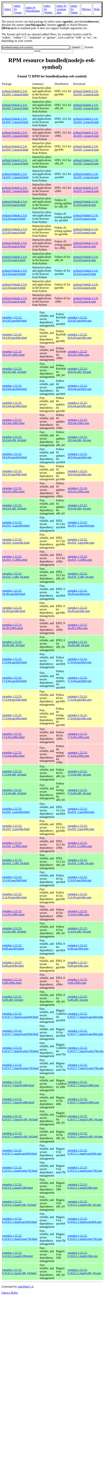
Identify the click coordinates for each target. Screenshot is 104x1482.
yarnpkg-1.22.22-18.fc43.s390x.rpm (78, 490)
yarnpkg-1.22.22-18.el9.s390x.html (12, 626)
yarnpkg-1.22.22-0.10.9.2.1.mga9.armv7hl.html (19, 1169)
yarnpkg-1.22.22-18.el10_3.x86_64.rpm (80, 575)
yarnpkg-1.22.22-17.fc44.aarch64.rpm (79, 660)
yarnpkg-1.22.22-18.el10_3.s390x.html (14, 558)
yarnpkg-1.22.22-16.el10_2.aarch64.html (16, 810)
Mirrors (86, 9)
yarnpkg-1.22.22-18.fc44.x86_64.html (14, 438)
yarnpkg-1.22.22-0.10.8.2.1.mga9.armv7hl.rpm (84, 1237)
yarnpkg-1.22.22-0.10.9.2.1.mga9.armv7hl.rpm (84, 1169)
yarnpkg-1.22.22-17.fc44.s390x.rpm (78, 735)
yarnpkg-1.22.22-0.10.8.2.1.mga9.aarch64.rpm (84, 1220)
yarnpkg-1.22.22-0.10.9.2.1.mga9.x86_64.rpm (84, 1203)
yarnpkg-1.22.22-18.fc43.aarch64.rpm (79, 455)
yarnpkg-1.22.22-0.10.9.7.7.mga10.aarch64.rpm (85, 1015)
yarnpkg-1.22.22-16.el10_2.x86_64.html (15, 861)
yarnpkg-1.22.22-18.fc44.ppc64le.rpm (79, 404)
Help (97, 9)
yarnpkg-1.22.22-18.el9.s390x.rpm (77, 626)
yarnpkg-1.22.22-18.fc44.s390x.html (13, 421)
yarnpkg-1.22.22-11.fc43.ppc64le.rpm (79, 896)
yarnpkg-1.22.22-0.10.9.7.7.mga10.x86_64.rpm (85, 1118)
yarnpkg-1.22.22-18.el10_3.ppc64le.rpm (80, 541)
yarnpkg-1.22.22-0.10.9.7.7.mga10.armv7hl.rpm (85, 1049)
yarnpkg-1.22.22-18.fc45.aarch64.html (14, 319)
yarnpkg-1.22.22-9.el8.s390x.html (12, 981)
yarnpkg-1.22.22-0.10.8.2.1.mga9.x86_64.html (19, 1271)
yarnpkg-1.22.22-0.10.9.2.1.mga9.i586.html (17, 1186)
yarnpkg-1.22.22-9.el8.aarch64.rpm (78, 947)
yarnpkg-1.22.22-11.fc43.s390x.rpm (78, 913)
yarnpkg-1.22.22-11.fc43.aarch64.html (14, 878)
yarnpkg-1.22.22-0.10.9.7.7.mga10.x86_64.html (20, 1118)
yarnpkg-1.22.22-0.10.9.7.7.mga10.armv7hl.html (20, 1049)
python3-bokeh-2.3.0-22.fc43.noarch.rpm (86, 203)
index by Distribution (33, 9)
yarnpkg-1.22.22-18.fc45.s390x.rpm (78, 353)
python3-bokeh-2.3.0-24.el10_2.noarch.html (15, 93)
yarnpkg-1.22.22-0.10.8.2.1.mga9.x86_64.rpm (84, 1271)
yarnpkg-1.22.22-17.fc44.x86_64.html (14, 773)
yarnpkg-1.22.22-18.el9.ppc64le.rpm (78, 609)
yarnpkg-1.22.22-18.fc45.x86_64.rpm (79, 370)
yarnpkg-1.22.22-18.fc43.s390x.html (13, 490)
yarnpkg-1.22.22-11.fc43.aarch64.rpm (79, 878)
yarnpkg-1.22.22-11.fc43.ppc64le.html (14, 896)
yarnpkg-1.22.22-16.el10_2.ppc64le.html (16, 827)
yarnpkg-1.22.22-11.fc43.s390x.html (13, 913)
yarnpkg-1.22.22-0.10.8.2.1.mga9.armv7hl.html (19, 1237)
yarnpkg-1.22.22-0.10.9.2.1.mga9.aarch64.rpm (84, 1152)
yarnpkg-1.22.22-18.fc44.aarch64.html (14, 387)
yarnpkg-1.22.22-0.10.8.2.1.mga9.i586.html (17, 1254)
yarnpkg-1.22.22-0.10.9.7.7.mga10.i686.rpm (83, 1083)
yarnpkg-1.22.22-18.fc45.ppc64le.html (14, 336)
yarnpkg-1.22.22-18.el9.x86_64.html (13, 643)
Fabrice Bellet (9, 1292)
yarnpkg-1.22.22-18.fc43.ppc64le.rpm (79, 473)
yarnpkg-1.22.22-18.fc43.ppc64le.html (14, 473)
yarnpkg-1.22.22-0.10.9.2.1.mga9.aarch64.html (19, 1152)
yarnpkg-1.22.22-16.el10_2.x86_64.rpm (80, 861)
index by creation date (62, 9)
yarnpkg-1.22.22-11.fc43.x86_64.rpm (79, 930)
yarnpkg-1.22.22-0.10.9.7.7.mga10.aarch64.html (20, 1015)
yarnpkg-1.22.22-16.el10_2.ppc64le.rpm (80, 827)
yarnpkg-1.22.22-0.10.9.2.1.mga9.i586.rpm (82, 1186)
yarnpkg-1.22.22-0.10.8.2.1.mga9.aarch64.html (19, 1220)
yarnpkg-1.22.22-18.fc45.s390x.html (13, 353)
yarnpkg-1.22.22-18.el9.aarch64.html (13, 592)
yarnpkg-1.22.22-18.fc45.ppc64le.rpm (79, 336)
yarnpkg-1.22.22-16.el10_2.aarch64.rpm (80, 810)
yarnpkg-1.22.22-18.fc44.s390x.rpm (78, 421)
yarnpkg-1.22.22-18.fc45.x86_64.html (14, 370)
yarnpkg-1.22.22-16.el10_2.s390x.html (14, 844)
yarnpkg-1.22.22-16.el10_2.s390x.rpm (79, 844)
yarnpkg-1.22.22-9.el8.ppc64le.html (13, 964)
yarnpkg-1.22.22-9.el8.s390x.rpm (77, 981)
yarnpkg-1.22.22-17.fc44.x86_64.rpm (79, 773)
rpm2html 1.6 (26, 1286)
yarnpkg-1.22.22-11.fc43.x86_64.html (14, 930)
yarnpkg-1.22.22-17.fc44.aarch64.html (14, 660)
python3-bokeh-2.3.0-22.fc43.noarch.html (14, 203)
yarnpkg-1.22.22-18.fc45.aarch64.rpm (79, 319)
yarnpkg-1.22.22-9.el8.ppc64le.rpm (78, 964)
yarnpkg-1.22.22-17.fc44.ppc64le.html (14, 698)
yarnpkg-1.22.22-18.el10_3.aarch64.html (16, 524)
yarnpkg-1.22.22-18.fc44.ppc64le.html (14, 404)
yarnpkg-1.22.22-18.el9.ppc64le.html (13, 609)
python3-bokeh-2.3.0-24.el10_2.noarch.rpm (86, 93)
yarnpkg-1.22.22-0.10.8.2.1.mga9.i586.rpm (82, 1254)
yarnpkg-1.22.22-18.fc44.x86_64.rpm (79, 438)
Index (7, 9)
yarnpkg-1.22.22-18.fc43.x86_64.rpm (79, 507)
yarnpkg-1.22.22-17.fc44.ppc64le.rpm (79, 698)
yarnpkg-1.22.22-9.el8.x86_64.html (12, 998)
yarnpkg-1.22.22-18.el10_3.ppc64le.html (16, 541)
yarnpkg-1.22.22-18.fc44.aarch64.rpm (79, 387)
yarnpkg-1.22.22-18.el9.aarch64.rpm (78, 592)
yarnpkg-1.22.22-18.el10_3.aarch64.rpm (80, 524)
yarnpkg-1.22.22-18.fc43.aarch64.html (14, 455)
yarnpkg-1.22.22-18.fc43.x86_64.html (14, 507)
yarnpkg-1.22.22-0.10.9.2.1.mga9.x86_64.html (19, 1203)
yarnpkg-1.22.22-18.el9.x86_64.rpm (78, 643)
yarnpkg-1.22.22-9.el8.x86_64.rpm (77, 998)
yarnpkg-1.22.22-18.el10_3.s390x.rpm (79, 558)
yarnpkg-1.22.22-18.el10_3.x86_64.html (15, 575)
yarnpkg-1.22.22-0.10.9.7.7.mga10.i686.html (18, 1083)
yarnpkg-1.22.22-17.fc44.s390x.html (13, 735)
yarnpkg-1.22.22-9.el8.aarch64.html (13, 947)
